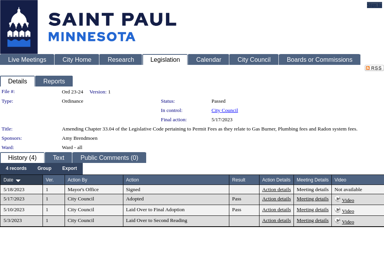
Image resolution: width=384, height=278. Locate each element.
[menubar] (41, 169)
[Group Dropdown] (44, 168)
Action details (276, 189)
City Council (225, 110)
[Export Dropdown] (70, 168)
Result (238, 180)
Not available (348, 189)
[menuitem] (16, 168)
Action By (77, 180)
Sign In (374, 5)
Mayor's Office (83, 189)
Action (132, 180)
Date (8, 180)
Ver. (50, 180)
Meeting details (313, 189)
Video (348, 200)
